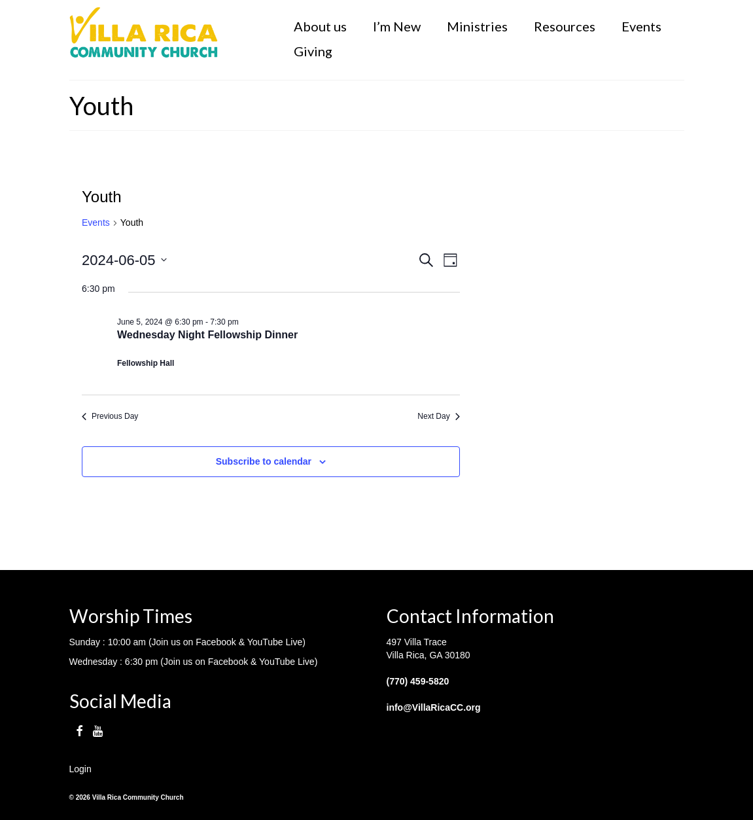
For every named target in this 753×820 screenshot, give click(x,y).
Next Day (438, 416)
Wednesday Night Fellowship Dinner (207, 334)
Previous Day (110, 416)
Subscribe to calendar (263, 461)
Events (96, 222)
